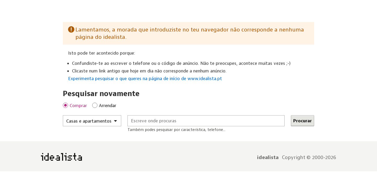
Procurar (302, 121)
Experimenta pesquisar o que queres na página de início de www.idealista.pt (145, 78)
